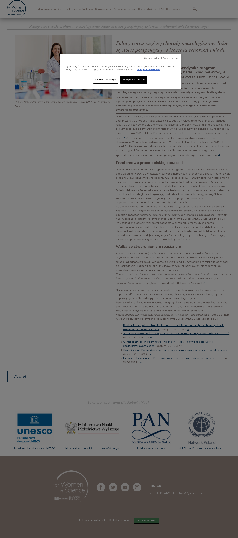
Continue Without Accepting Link (161, 58)
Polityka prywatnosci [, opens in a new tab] (148, 70)
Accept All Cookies (133, 80)
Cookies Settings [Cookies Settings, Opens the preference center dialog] (105, 80)
